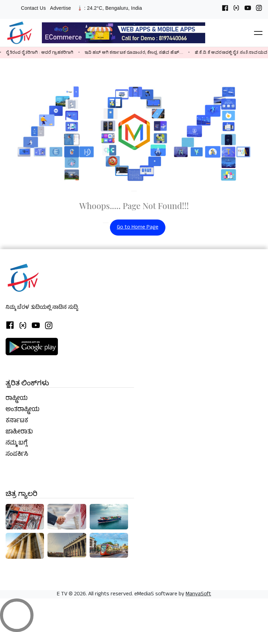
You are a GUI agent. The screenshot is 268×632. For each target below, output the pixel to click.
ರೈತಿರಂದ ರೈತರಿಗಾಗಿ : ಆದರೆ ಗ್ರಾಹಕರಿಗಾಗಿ (39, 53)
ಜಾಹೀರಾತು (19, 432)
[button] (258, 33)
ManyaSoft (198, 594)
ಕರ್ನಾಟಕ (17, 421)
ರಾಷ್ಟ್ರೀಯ (17, 399)
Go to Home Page (137, 227)
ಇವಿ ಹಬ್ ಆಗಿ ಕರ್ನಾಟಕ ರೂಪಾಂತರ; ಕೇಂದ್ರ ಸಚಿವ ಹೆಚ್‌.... (134, 53)
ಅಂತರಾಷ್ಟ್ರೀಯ (22, 410)
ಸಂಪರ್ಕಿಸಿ (17, 454)
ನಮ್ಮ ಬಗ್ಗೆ (17, 443)
